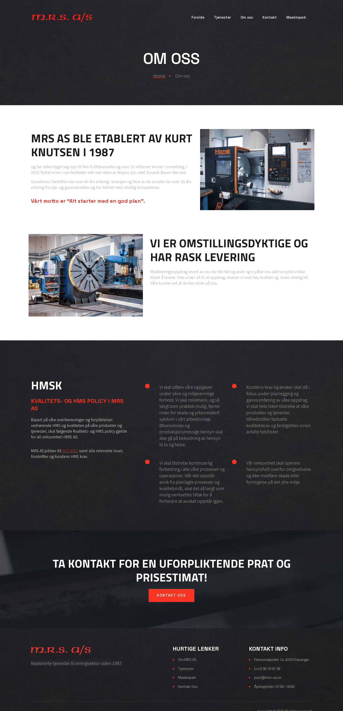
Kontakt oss (171, 578)
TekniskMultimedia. (297, 700)
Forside (198, 17)
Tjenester (222, 17)
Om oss (247, 17)
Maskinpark (296, 17)
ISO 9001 (70, 450)
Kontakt (269, 17)
